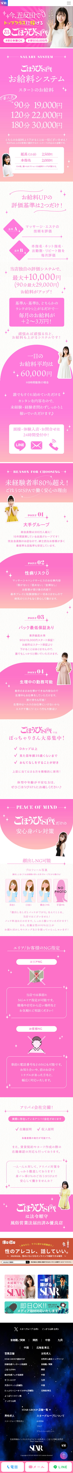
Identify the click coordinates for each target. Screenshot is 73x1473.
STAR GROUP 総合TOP (15, 1359)
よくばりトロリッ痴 (13, 1396)
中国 (43, 1385)
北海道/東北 (46, 1391)
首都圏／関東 (46, 1364)
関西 (43, 1370)
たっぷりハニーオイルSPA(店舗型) (19, 1391)
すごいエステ (10, 1380)
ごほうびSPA (10, 1370)
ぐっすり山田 (10, 1401)
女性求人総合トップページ (52, 1359)
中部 (43, 1375)
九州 (43, 1380)
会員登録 (40, 1421)
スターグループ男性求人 (14, 1421)
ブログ (39, 1426)
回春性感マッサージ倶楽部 (16, 1364)
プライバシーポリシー (45, 1431)
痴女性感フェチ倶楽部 (14, 1375)
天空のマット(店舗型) (14, 1385)
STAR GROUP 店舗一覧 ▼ (36, 1409)
